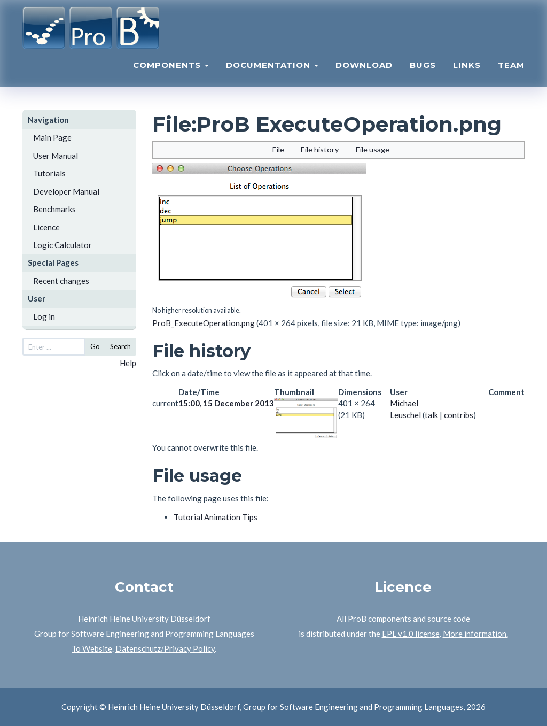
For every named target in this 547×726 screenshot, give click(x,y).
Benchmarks (54, 209)
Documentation (272, 72)
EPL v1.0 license (411, 633)
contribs (458, 415)
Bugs (423, 72)
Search (120, 346)
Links (467, 72)
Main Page (52, 137)
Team (511, 72)
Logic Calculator (62, 245)
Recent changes (61, 280)
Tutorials (49, 173)
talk (431, 415)
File (278, 149)
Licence (46, 227)
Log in (44, 316)
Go (95, 346)
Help (128, 363)
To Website (92, 648)
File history (320, 149)
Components (171, 72)
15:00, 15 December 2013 (226, 403)
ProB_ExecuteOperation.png (203, 323)
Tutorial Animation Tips (215, 517)
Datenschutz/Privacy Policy (165, 648)
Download (364, 72)
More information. (475, 633)
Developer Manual (66, 191)
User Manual (55, 155)
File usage (372, 149)
